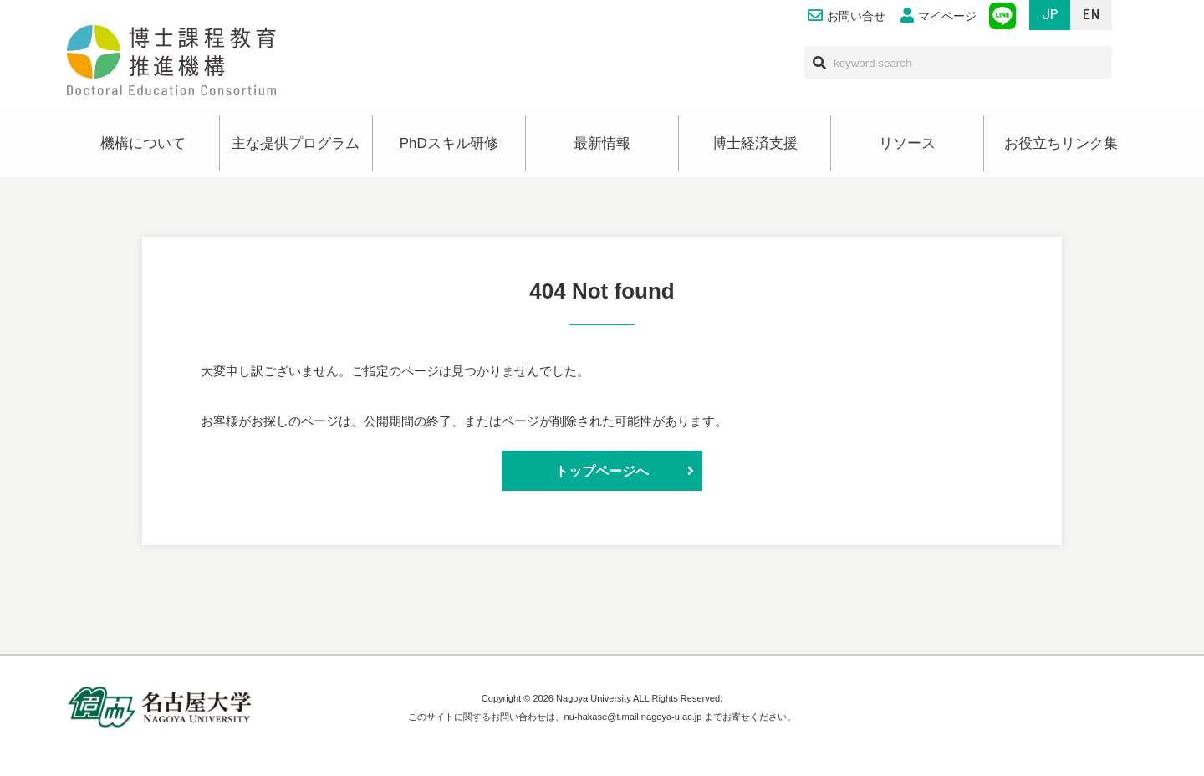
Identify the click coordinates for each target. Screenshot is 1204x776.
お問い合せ (846, 16)
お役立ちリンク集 (1061, 143)
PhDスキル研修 (449, 143)
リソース (907, 143)
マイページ (938, 16)
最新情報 (602, 143)
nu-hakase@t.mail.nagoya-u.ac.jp (633, 717)
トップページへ (602, 470)
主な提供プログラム (296, 143)
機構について (143, 143)
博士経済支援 (755, 143)
